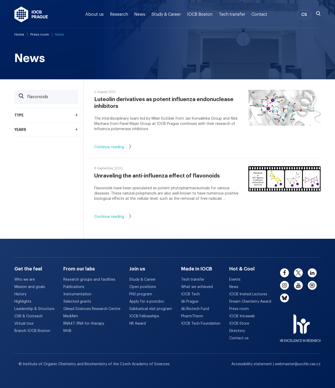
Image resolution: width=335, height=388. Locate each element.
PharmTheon (192, 316)
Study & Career (166, 14)
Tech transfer (232, 14)
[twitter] (298, 272)
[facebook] (284, 272)
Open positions (142, 287)
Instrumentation (77, 294)
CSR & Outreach (28, 316)
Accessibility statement (252, 364)
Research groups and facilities (89, 279)
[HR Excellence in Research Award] (300, 325)
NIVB (67, 331)
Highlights (22, 301)
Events (235, 279)
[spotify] (312, 285)
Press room (39, 34)
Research (119, 14)
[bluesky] (284, 297)
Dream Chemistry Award (250, 301)
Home (19, 34)
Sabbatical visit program (150, 309)
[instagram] (284, 285)
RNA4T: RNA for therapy (83, 323)
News (139, 14)
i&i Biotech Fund (195, 309)
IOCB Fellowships (144, 316)
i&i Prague (189, 301)
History (20, 294)
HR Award (137, 323)
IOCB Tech (190, 294)
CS (304, 15)
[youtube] (298, 285)
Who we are (24, 279)
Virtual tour (24, 323)
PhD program (140, 294)
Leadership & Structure (34, 309)
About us (94, 14)
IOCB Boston (200, 14)
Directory (237, 331)
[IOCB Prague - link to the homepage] (31, 14)
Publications (73, 287)
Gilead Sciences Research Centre (91, 309)
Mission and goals (29, 287)
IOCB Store (239, 323)
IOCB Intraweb (242, 316)
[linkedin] (312, 272)
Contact (259, 14)
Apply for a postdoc (146, 301)
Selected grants (77, 301)
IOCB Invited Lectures (248, 294)
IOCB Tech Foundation (200, 323)
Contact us (239, 338)
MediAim (70, 316)
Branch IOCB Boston (32, 331)
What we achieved (197, 287)
